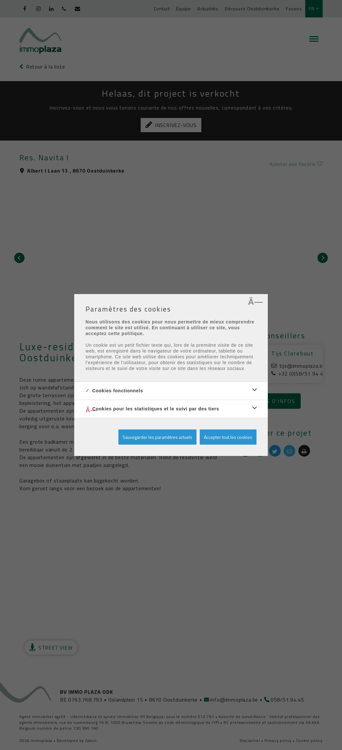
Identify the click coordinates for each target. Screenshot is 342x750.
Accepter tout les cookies (228, 437)
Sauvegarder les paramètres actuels (157, 437)
